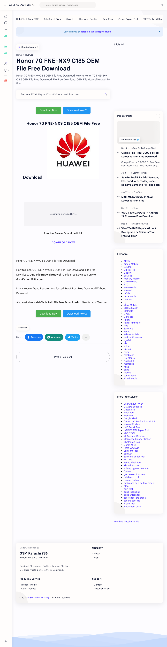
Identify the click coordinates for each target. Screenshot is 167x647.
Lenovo (127, 299)
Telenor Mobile (131, 334)
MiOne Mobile (131, 308)
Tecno (127, 331)
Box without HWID (133, 403)
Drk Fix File (129, 269)
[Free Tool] (138, 148)
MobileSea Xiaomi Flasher (137, 439)
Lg (125, 302)
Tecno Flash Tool (132, 462)
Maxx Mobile (130, 305)
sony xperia (130, 375)
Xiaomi (127, 349)
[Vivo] (136, 208)
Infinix (127, 293)
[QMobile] (70, 19)
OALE (127, 313)
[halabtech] (138, 224)
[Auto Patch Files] (52, 19)
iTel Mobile (129, 357)
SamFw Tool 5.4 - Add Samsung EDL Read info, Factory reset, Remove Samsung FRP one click (140, 181)
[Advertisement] (138, 550)
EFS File (128, 275)
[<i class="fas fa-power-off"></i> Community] (43, 610)
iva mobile (129, 360)
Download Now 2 (77, 110)
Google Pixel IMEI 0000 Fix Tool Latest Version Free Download (140, 154)
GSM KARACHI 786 (20, 5)
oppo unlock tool (132, 494)
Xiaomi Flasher (131, 465)
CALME (127, 266)
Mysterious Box (132, 441)
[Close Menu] (159, 31)
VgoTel (127, 340)
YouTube (106, 31)
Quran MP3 (130, 444)
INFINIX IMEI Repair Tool (136, 430)
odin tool (128, 488)
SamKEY (128, 453)
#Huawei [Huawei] (22, 327)
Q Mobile (128, 316)
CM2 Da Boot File (133, 406)
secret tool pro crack (135, 497)
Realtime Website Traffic (126, 521)
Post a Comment (63, 356)
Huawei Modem (132, 424)
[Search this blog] (67, 5)
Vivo (126, 343)
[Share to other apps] (86, 337)
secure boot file (132, 500)
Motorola (128, 310)
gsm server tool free (134, 474)
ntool (126, 486)
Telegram (86, 31)
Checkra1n (129, 409)
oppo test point (132, 491)
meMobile (129, 363)
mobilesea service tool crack (139, 483)
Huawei (127, 290)
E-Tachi (127, 272)
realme (127, 372)
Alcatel (127, 261)
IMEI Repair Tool (132, 427)
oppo (126, 369)
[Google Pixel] (149, 148)
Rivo (126, 325)
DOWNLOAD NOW (63, 242)
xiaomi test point (132, 506)
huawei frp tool (131, 480)
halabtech (129, 355)
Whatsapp (96, 31)
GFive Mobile (130, 281)
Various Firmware (133, 337)
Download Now (48, 110)
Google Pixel (130, 418)
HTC (126, 284)
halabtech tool (131, 477)
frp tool (127, 471)
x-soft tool (129, 503)
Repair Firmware (132, 322)
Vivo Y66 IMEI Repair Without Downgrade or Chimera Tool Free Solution (138, 232)
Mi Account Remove (134, 436)
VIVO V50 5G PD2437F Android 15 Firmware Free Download (139, 214)
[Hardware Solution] (88, 19)
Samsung (128, 328)
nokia (126, 366)
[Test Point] (108, 19)
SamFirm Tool (131, 450)
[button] (161, 4)
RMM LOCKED (131, 447)
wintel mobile (130, 378)
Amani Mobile (131, 263)
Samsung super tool (134, 456)
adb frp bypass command (137, 468)
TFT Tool (128, 459)
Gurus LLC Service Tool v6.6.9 (139, 421)
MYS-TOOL (129, 433)
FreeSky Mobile (132, 278)
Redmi (127, 319)
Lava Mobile (130, 296)
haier (126, 352)
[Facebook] (24, 606)
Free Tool (128, 415)
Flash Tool (129, 412)
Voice (126, 346)
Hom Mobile (130, 287)
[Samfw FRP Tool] (140, 173)
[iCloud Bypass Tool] (128, 19)
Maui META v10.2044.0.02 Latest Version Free (137, 198)
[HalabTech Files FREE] (27, 19)
